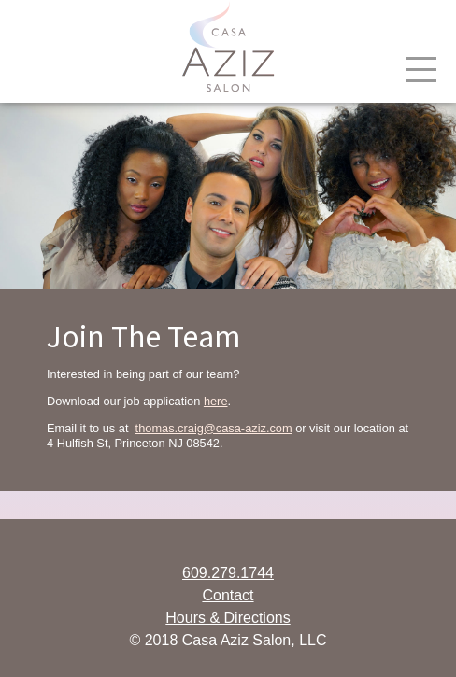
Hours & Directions (227, 618)
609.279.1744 (228, 573)
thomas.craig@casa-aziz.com (213, 428)
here (216, 401)
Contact (227, 595)
